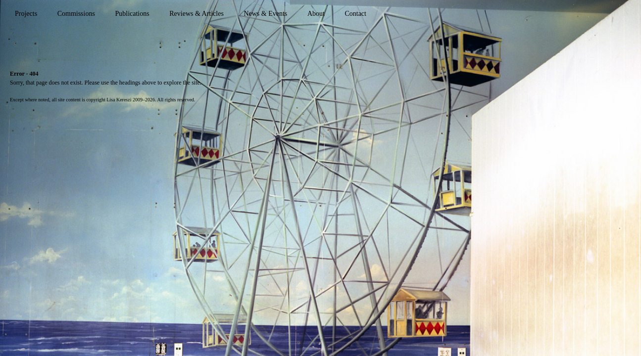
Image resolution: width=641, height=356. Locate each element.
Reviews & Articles (196, 13)
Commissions (76, 13)
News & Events (265, 13)
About (316, 13)
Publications (132, 13)
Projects (26, 13)
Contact (355, 13)
